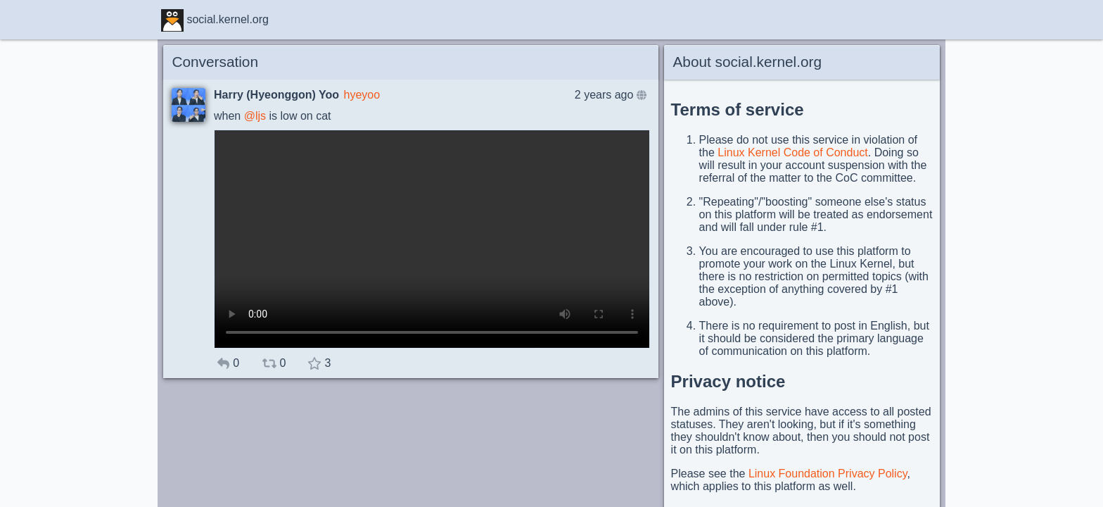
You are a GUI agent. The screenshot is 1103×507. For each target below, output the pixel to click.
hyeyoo (361, 95)
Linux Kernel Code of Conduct (792, 152)
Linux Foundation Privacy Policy (827, 474)
